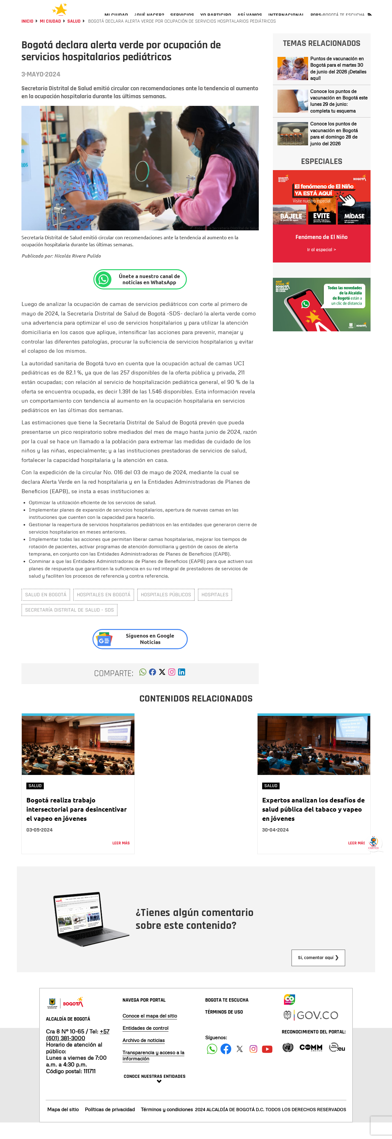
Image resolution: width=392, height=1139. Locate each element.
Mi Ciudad (50, 37)
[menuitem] (116, 20)
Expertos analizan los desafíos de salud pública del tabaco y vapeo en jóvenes (313, 825)
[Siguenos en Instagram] (253, 1065)
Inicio (27, 37)
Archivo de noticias (144, 1056)
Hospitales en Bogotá (103, 610)
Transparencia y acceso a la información (153, 1072)
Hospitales (215, 610)
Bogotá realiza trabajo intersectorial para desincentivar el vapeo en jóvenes (76, 825)
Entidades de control (145, 1044)
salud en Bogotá (45, 610)
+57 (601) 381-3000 (77, 1051)
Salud (74, 37)
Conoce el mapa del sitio (150, 1032)
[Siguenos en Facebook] (212, 1065)
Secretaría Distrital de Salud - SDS (69, 626)
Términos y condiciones (167, 1125)
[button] (143, 690)
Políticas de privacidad (110, 1125)
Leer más (121, 859)
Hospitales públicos (166, 610)
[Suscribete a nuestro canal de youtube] (267, 1065)
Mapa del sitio (63, 1125)
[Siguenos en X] (239, 1065)
